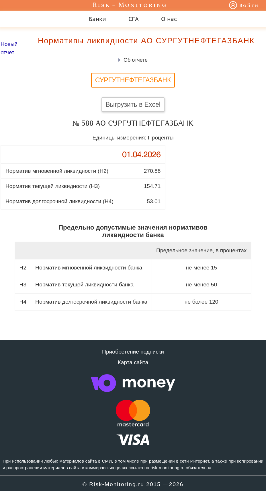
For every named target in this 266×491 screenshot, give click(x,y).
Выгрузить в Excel (133, 104)
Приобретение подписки (133, 352)
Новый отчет (9, 48)
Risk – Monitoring (130, 5)
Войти (249, 6)
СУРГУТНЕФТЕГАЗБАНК (133, 80)
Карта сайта (133, 362)
